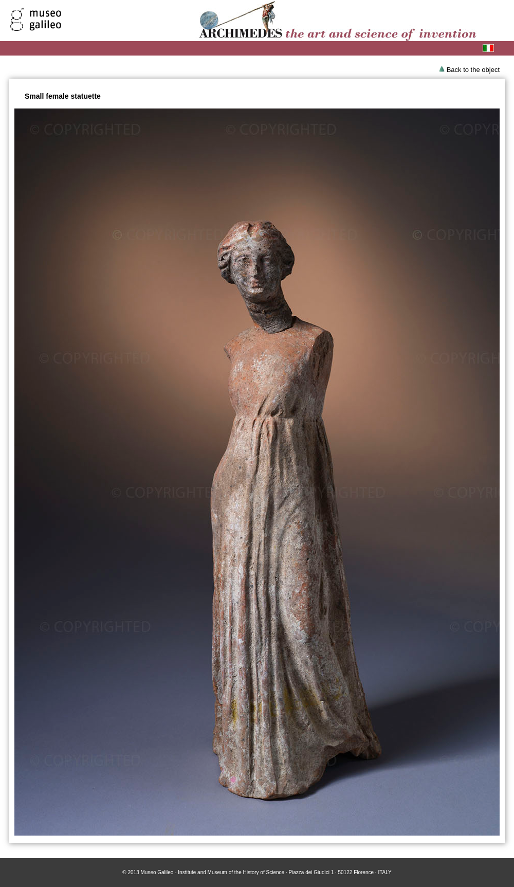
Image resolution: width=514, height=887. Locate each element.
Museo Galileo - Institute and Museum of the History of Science (212, 872)
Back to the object (473, 70)
